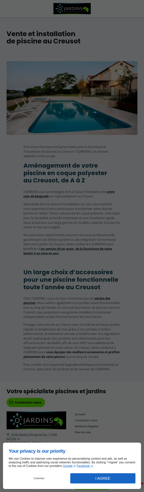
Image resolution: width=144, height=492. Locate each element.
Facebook (83, 465)
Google (68, 465)
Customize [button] (39, 478)
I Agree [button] (102, 478)
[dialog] (72, 466)
